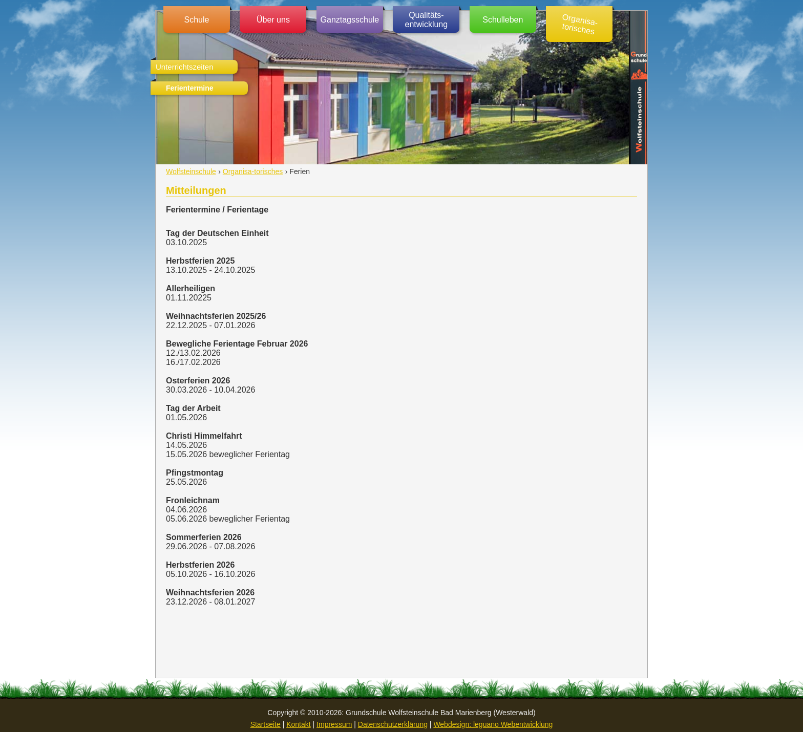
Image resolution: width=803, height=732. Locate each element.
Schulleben (502, 19)
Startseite (265, 724)
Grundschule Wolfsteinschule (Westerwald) (638, 87)
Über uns (273, 19)
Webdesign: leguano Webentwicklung (493, 724)
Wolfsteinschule (191, 171)
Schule (196, 19)
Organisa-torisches (580, 24)
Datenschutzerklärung (393, 724)
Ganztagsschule (350, 19)
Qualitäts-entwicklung (426, 20)
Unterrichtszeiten (185, 66)
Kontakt (298, 724)
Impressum (334, 724)
